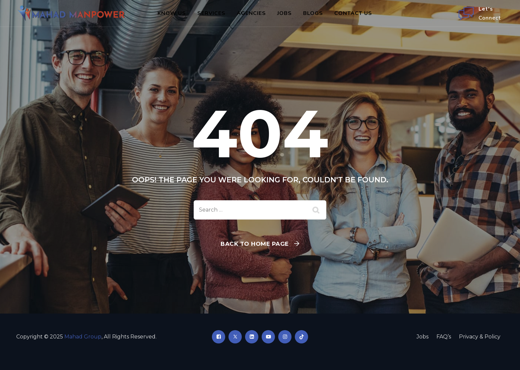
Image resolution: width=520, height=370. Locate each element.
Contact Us (353, 13)
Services (211, 13)
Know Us (172, 13)
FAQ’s (443, 336)
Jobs (284, 13)
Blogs (313, 13)
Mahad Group (82, 336)
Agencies (251, 13)
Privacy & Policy (479, 336)
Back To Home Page (255, 243)
